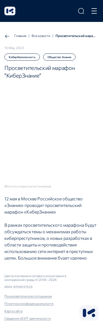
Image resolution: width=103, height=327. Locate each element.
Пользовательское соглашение (28, 296)
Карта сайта (13, 311)
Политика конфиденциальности (29, 303)
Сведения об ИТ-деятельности (27, 318)
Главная (15, 36)
